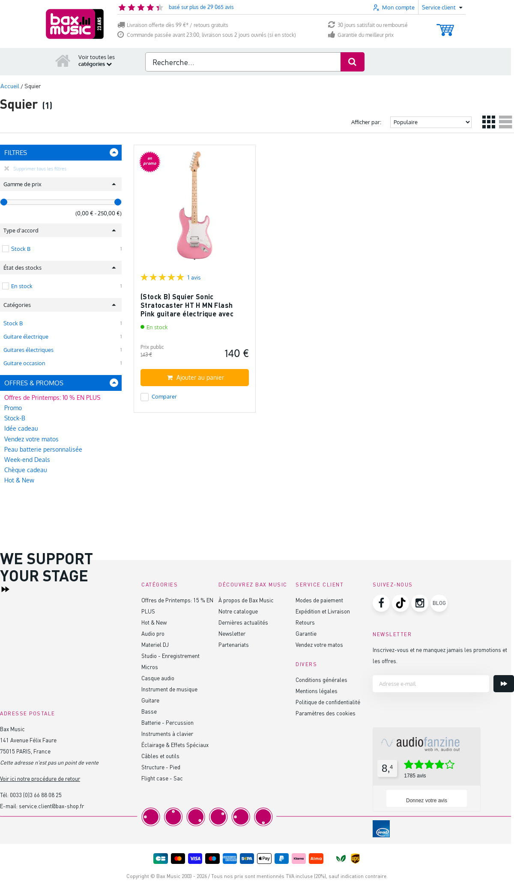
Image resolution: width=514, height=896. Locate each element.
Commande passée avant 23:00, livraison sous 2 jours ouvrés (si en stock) (206, 35)
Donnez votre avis (426, 801)
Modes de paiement (319, 600)
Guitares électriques (28, 349)
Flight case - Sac (162, 778)
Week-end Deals (27, 459)
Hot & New (19, 480)
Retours (305, 622)
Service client (320, 584)
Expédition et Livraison (323, 611)
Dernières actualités (243, 622)
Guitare (150, 700)
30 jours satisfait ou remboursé (368, 25)
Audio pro (152, 633)
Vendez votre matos (31, 439)
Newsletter (231, 633)
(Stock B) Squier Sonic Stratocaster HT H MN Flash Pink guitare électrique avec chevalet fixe (186, 309)
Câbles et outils (160, 755)
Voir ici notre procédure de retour (40, 778)
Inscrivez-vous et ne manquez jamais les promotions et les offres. (440, 655)
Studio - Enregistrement (170, 655)
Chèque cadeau (25, 469)
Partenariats (233, 644)
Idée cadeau (21, 428)
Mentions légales (317, 690)
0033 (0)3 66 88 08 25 (36, 794)
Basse (149, 711)
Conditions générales (321, 679)
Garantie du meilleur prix (361, 35)
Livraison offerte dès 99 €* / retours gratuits (172, 25)
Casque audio (157, 678)
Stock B (13, 323)
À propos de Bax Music (246, 600)
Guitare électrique (25, 336)
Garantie (306, 633)
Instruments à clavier (167, 733)
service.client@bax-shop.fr (51, 806)
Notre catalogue (238, 611)
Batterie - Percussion (167, 722)
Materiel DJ (155, 644)
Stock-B (14, 418)
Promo (13, 407)
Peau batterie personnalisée (43, 449)
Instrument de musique (169, 689)
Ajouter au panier (195, 377)
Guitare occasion (24, 363)
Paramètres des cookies (326, 713)
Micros (149, 666)
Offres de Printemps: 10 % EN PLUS (52, 397)
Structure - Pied (160, 767)
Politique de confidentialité (328, 701)
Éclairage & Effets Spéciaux (175, 744)
